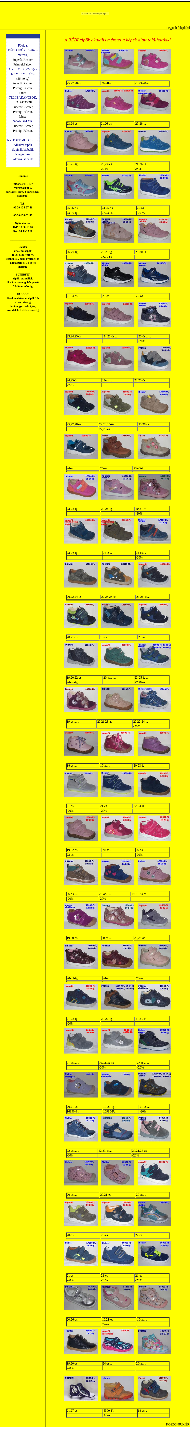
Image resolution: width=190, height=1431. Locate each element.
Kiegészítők (22, 154)
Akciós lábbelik (23, 159)
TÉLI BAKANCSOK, (23, 97)
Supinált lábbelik (23, 149)
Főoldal (23, 45)
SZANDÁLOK (23, 121)
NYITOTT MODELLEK (23, 140)
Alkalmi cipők (23, 145)
